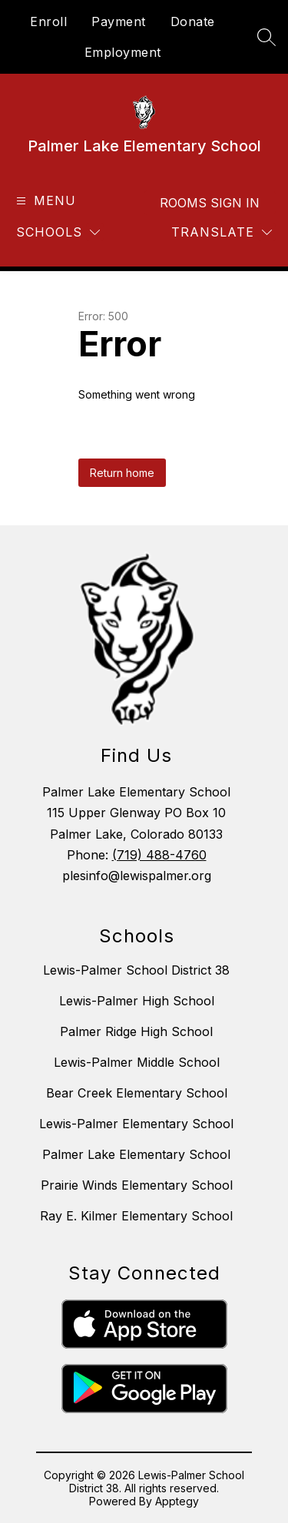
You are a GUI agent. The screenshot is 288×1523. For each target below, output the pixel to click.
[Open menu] (44, 200)
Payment (118, 21)
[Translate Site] (221, 232)
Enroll (48, 21)
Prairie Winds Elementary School (137, 1185)
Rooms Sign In (210, 202)
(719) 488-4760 (159, 854)
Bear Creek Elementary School (136, 1093)
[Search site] (266, 37)
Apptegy (177, 1501)
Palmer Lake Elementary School (136, 1154)
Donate (192, 21)
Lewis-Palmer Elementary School (136, 1123)
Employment (122, 52)
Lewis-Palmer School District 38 (136, 970)
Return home (122, 472)
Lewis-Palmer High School (136, 1000)
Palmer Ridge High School (136, 1031)
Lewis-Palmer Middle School (137, 1062)
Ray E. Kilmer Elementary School (136, 1215)
